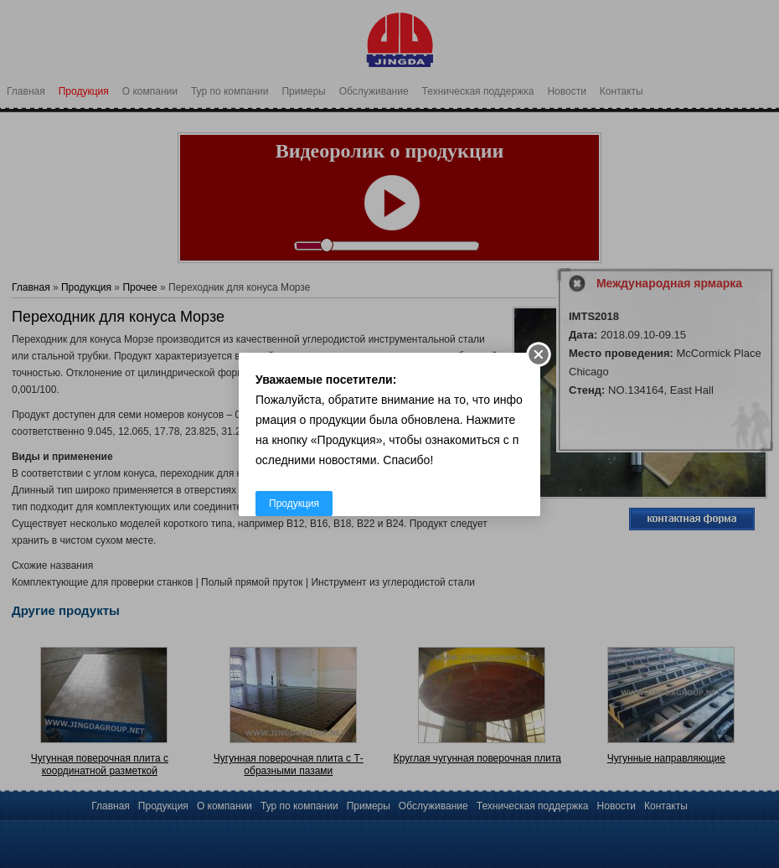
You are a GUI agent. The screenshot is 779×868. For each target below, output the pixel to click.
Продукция (294, 503)
